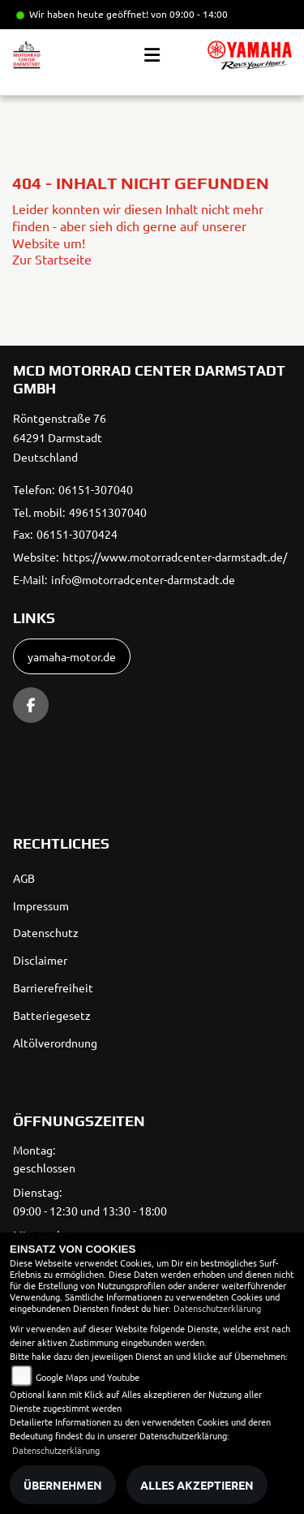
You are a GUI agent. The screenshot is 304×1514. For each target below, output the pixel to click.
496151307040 (108, 512)
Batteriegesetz (52, 1015)
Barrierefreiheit (53, 987)
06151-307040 (95, 489)
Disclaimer (40, 960)
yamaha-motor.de (72, 656)
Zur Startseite (52, 259)
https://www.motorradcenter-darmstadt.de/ (174, 556)
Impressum (41, 905)
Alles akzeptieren (197, 1484)
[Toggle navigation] (152, 55)
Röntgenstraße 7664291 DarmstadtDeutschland (59, 437)
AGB (24, 878)
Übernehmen (63, 1484)
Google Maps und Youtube (87, 1376)
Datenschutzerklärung (217, 1307)
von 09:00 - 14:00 (189, 13)
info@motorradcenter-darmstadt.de (143, 579)
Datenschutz (46, 932)
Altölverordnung (55, 1042)
